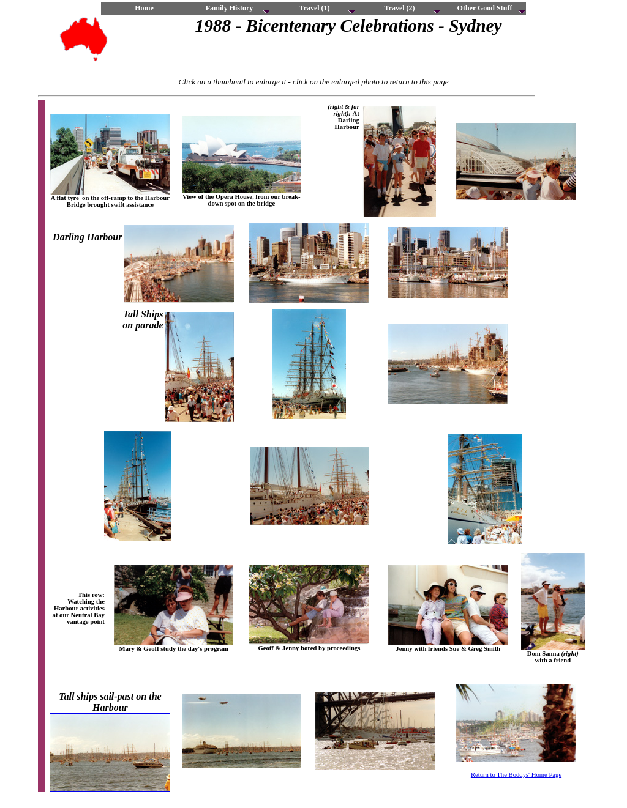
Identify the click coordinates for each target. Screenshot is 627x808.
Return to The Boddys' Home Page (516, 774)
